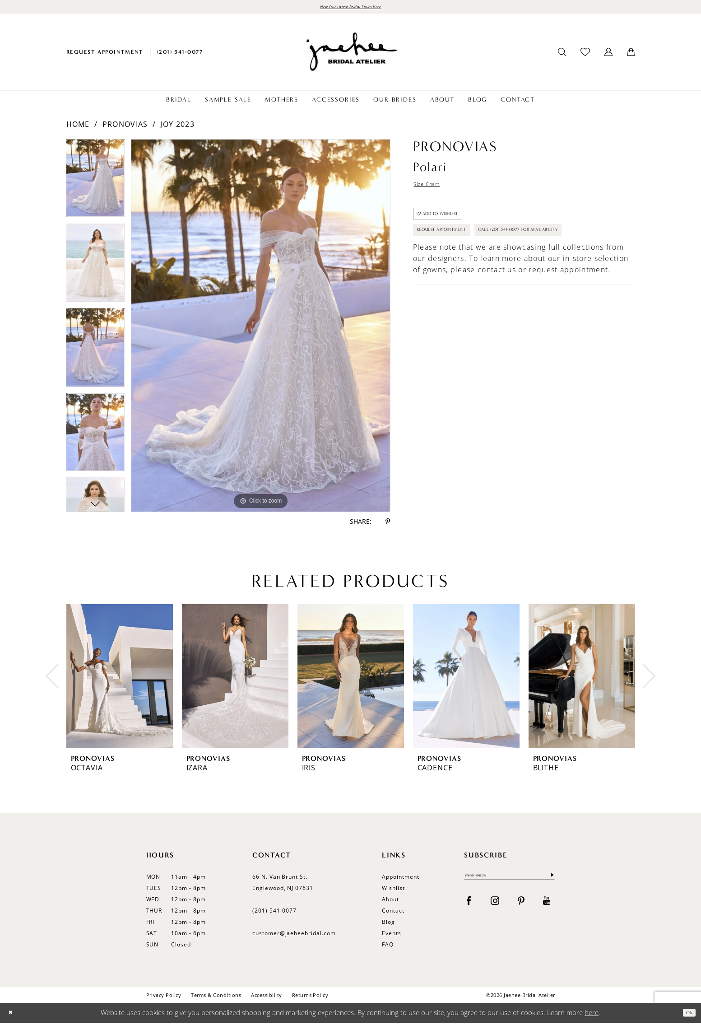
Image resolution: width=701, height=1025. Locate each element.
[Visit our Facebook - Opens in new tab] (469, 907)
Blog (388, 924)
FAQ (388, 947)
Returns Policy (310, 997)
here (592, 1015)
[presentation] (119, 678)
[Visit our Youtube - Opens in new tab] (547, 907)
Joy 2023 (177, 127)
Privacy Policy (163, 997)
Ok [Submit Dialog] (686, 1015)
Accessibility (266, 997)
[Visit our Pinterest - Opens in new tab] (521, 907)
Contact (393, 913)
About (390, 902)
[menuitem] (105, 54)
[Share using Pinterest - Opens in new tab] (387, 524)
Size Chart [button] (433, 189)
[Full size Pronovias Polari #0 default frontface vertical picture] (260, 328)
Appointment (400, 879)
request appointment (568, 315)
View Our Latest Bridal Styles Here (350, 8)
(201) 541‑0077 (274, 913)
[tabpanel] (95, 184)
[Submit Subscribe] (549, 880)
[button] (608, 55)
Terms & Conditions (216, 997)
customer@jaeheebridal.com (294, 936)
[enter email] (509, 880)
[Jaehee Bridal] (351, 54)
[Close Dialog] (13, 1015)
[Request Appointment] (105, 54)
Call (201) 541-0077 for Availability (480, 273)
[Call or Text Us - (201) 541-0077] (180, 54)
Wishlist (393, 891)
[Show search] (562, 55)
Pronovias (125, 127)
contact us (497, 315)
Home (78, 127)
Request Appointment (456, 249)
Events (391, 936)
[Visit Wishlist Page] (585, 54)
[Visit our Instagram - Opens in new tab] (495, 907)
